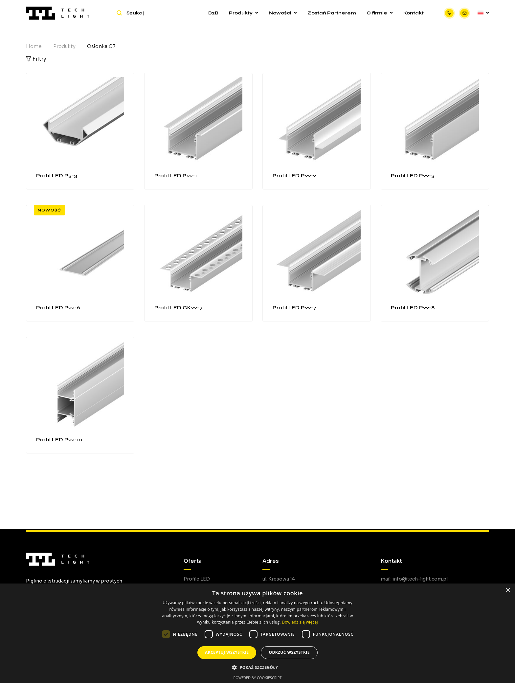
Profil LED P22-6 (58, 307)
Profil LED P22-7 (294, 307)
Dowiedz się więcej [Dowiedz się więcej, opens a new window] (300, 622)
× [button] (507, 590)
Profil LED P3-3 (56, 175)
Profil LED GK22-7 (178, 307)
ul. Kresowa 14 (278, 579)
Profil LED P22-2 (294, 175)
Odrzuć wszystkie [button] (289, 652)
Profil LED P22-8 (413, 307)
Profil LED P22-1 (175, 175)
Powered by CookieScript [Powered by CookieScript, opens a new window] (258, 677)
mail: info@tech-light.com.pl (414, 579)
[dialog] (257, 633)
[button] (257, 667)
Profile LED (197, 579)
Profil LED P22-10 (59, 439)
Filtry (36, 58)
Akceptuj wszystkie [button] (227, 652)
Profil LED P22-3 (413, 175)
